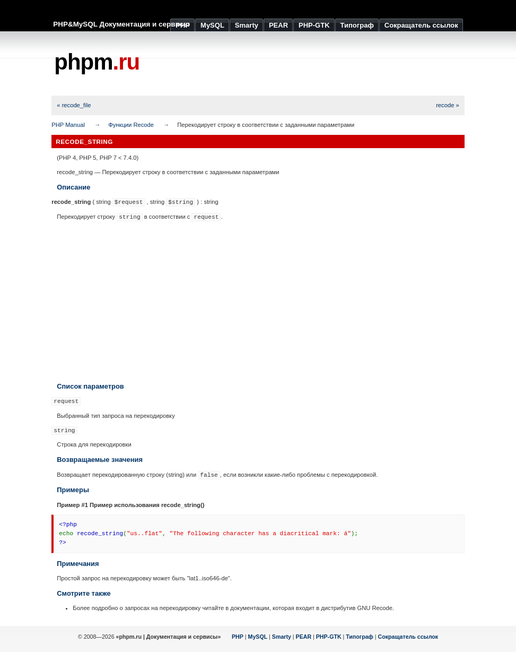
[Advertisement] (271, 64)
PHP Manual (68, 125)
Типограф (359, 636)
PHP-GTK (329, 636)
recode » (447, 105)
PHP (237, 636)
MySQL (258, 636)
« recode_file (74, 105)
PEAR (304, 636)
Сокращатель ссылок (408, 636)
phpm (96, 61)
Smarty (281, 636)
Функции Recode (131, 125)
